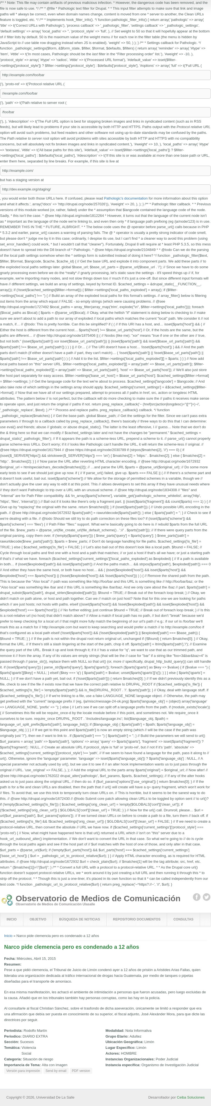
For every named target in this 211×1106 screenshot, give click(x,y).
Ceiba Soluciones (191, 1097)
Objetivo (38, 919)
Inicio (12, 919)
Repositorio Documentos (136, 919)
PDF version (81, 1071)
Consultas (183, 919)
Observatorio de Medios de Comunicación (98, 898)
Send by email (56, 1071)
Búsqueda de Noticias (79, 919)
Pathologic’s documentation (126, 198)
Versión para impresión (23, 1071)
